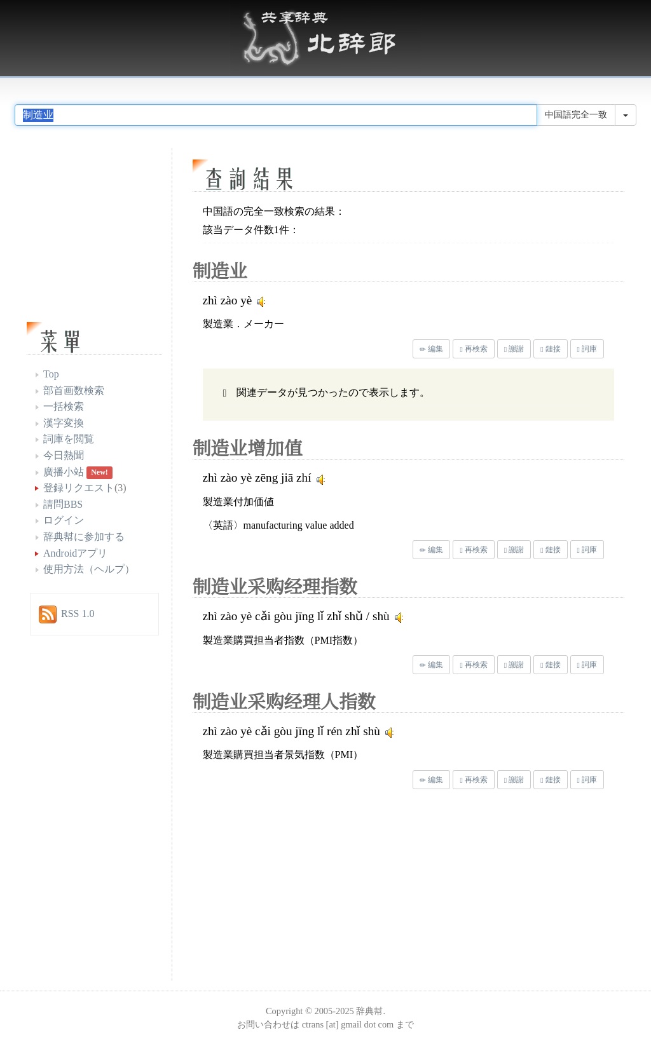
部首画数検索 (73, 390)
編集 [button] (431, 348)
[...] (276, 115)
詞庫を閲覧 (68, 438)
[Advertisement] (300, 888)
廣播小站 (63, 471)
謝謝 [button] (514, 348)
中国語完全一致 (576, 114)
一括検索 (63, 406)
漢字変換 (63, 422)
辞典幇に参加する (84, 536)
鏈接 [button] (550, 348)
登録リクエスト (78, 487)
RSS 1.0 (77, 613)
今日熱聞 (63, 455)
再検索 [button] (473, 348)
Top (51, 374)
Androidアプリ (75, 553)
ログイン (63, 520)
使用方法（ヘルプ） (89, 569)
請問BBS (63, 504)
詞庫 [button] (587, 348)
